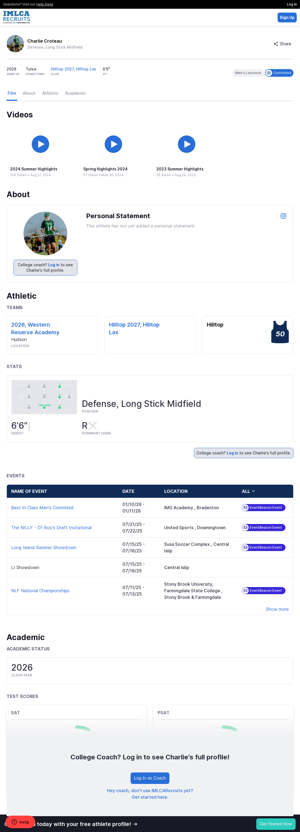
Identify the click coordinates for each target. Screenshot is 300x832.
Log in (54, 264)
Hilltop (215, 324)
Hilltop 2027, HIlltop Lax (73, 69)
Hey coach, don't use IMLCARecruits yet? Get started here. (150, 794)
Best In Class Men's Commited (42, 507)
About (29, 93)
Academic (75, 93)
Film (12, 93)
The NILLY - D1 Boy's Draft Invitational (51, 527)
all (248, 491)
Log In (292, 4)
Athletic (50, 93)
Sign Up (287, 17)
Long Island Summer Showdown (43, 547)
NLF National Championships (40, 590)
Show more (277, 609)
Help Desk (44, 4)
